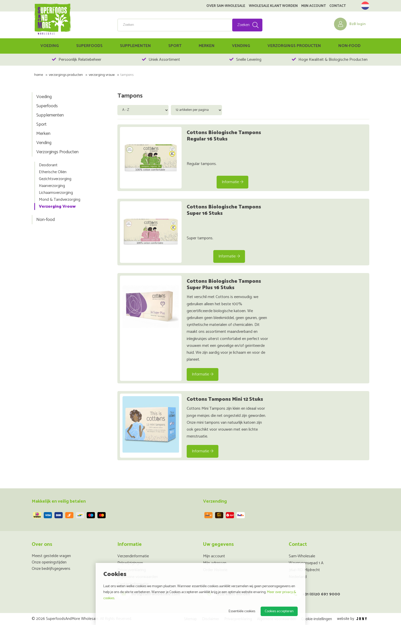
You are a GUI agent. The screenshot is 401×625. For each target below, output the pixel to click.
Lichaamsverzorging (56, 192)
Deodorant (48, 165)
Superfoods (89, 45)
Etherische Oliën (52, 172)
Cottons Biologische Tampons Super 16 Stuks (224, 210)
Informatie (232, 182)
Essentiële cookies (242, 611)
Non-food (349, 45)
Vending (241, 45)
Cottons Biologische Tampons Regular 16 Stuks (224, 135)
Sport (175, 45)
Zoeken (243, 24)
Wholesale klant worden (273, 6)
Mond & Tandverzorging (59, 199)
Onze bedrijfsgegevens (51, 568)
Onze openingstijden (49, 562)
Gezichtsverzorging (55, 178)
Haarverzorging (52, 185)
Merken (207, 45)
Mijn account (313, 6)
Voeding (49, 45)
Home (38, 75)
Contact (337, 6)
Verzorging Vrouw (102, 75)
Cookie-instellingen (316, 619)
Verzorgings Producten (294, 45)
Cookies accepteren (279, 611)
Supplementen (135, 45)
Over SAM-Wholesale (225, 6)
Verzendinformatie (133, 556)
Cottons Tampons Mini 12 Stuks (225, 399)
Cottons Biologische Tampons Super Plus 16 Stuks (224, 284)
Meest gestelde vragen (51, 556)
